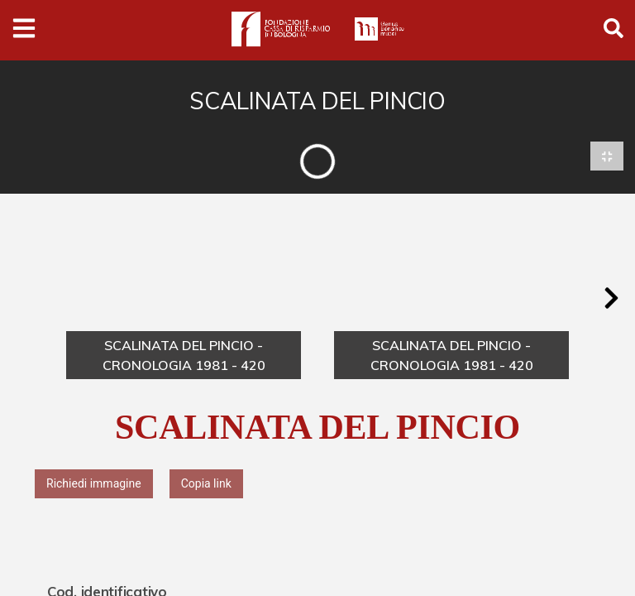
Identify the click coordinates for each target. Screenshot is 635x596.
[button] (611, 298)
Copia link (206, 483)
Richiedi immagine (93, 483)
